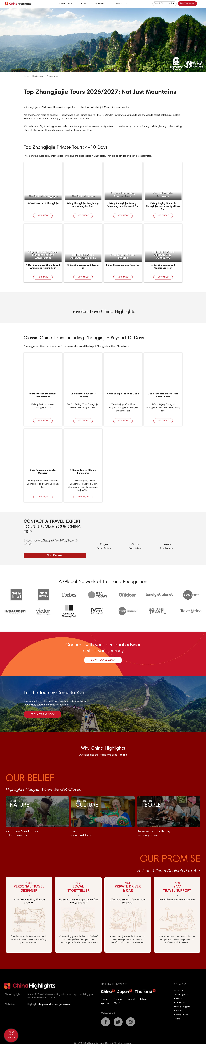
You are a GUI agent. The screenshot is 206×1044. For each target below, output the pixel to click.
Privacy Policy (181, 1015)
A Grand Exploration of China (123, 394)
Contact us (180, 1003)
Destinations (37, 76)
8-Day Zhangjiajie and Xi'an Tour (123, 265)
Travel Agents (181, 995)
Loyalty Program (182, 1007)
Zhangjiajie (52, 76)
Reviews (178, 999)
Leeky (167, 544)
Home (26, 76)
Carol (135, 544)
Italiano (143, 999)
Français (118, 999)
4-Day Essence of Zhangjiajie (43, 203)
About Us (120, 4)
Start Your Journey (187, 3)
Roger (104, 544)
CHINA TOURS (65, 4)
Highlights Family (114, 984)
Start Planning (55, 555)
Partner (178, 1011)
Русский (105, 1003)
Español (131, 999)
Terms (177, 1019)
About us (178, 990)
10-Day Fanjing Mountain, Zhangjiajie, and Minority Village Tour (163, 206)
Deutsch (105, 999)
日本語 (117, 1003)
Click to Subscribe (42, 714)
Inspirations (101, 4)
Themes (83, 4)
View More (43, 216)
